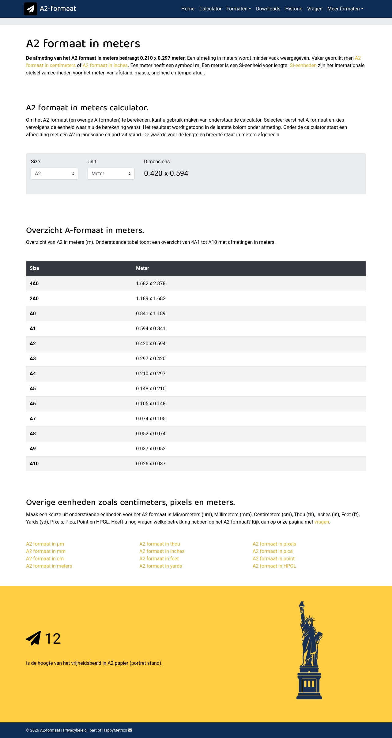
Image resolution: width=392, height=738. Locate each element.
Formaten (236, 9)
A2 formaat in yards (160, 566)
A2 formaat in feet (159, 559)
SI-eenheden (303, 65)
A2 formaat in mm (46, 551)
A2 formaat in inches (105, 65)
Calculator (210, 9)
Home (187, 9)
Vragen (314, 9)
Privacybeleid (75, 730)
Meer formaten (343, 9)
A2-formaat (48, 9)
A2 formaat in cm (45, 559)
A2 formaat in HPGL (274, 566)
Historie (294, 9)
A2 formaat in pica (273, 551)
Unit (92, 162)
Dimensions (157, 162)
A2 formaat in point (274, 559)
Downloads (268, 9)
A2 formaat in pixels (274, 544)
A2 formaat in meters (49, 566)
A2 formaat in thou (159, 544)
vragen (322, 522)
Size (35, 162)
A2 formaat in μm (45, 544)
